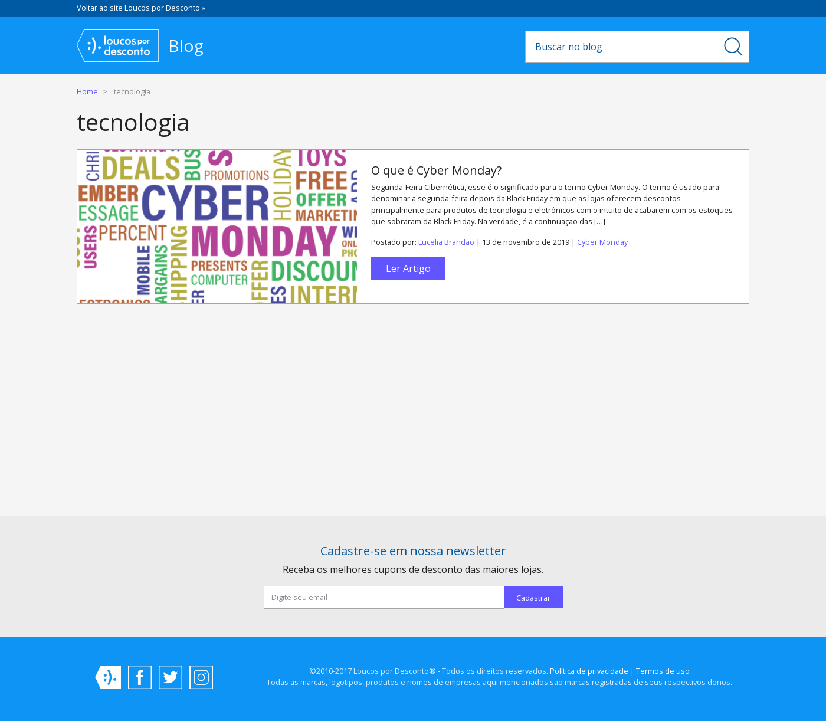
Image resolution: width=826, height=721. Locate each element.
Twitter (170, 677)
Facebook (140, 677)
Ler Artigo (408, 268)
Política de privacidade (589, 671)
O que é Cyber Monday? (436, 170)
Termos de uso (663, 671)
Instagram (201, 677)
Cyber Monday (602, 242)
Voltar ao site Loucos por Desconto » (141, 7)
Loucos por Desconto (108, 677)
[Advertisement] (413, 414)
